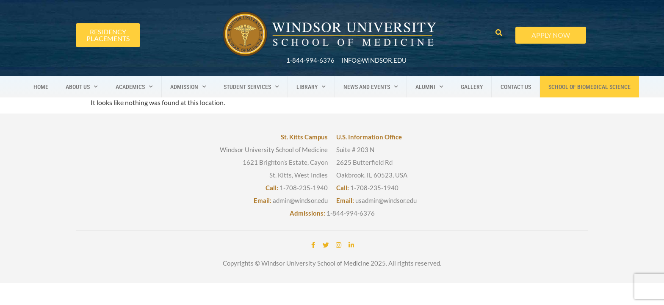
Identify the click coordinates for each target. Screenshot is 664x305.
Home (40, 86)
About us (82, 86)
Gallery (472, 86)
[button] (498, 33)
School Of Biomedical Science (589, 86)
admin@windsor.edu (300, 200)
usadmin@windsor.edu (386, 200)
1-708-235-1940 (303, 187)
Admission (188, 86)
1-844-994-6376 (350, 213)
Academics (134, 86)
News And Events (370, 86)
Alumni (429, 86)
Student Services (251, 86)
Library (311, 86)
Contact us (516, 86)
